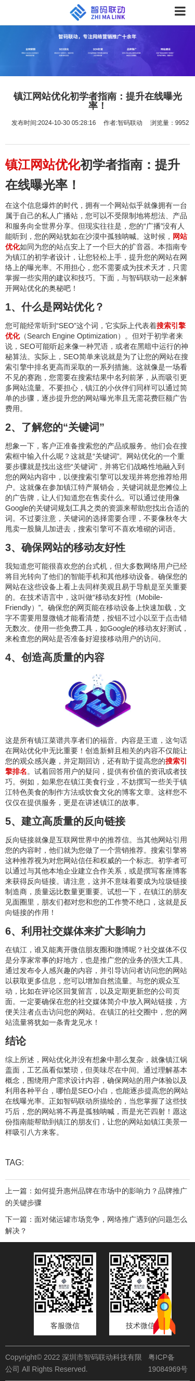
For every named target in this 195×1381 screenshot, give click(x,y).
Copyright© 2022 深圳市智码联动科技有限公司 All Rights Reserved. (73, 1363)
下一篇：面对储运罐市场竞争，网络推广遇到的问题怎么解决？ (96, 1225)
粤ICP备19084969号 (168, 1363)
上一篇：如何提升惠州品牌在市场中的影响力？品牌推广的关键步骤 (96, 1196)
